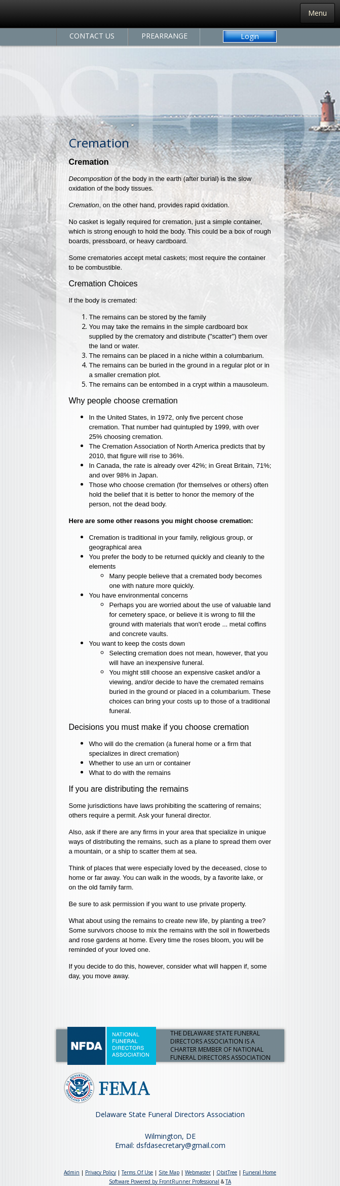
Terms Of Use (137, 1172)
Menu (317, 13)
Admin (72, 1172)
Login (250, 36)
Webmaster (198, 1172)
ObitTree (226, 1172)
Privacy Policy (100, 1172)
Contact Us (92, 36)
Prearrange (164, 36)
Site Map (169, 1172)
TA (228, 1181)
